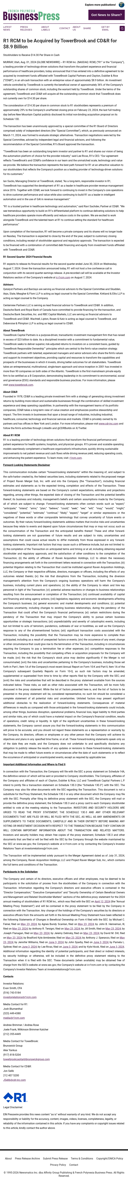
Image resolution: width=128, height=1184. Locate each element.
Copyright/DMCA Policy (109, 1158)
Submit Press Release (55, 1158)
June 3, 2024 (56, 942)
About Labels (45, 28)
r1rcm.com (76, 457)
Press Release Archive (27, 1158)
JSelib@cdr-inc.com (14, 1080)
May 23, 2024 (29, 924)
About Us (76, 28)
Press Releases (26, 28)
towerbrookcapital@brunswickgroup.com (26, 1059)
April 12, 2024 (102, 901)
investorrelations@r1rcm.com (20, 997)
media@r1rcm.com (14, 1017)
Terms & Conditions (82, 1158)
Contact (64, 28)
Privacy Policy (58, 1164)
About (8, 1158)
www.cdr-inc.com (108, 423)
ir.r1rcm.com (63, 277)
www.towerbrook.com (21, 384)
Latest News (7, 28)
